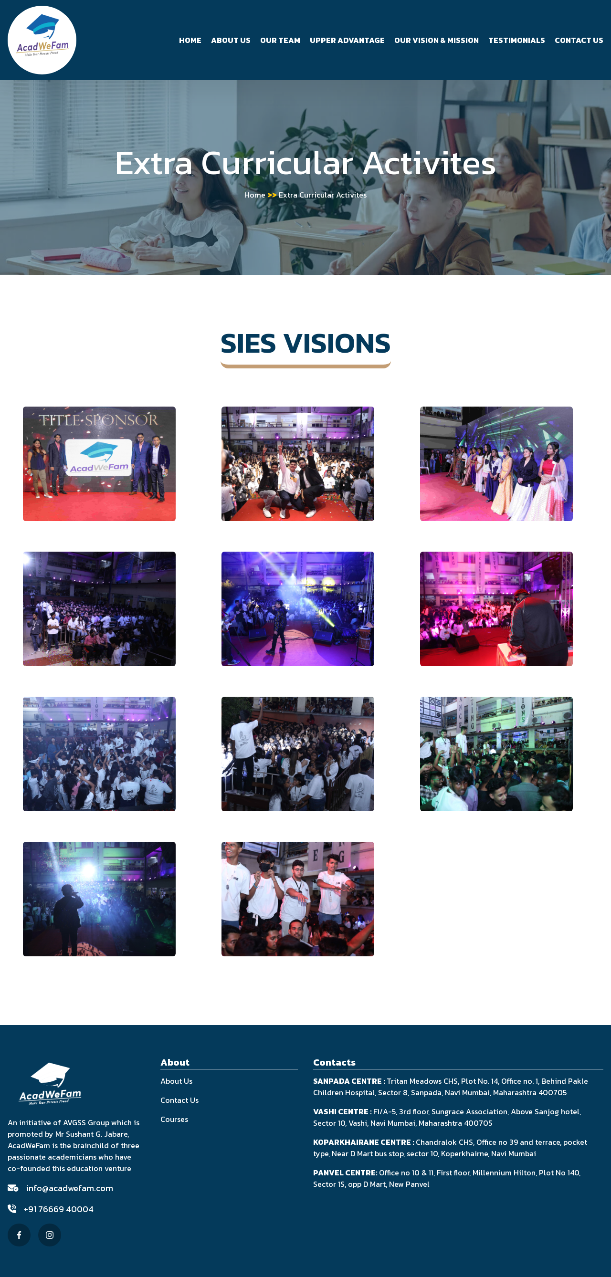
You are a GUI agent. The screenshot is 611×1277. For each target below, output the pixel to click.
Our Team (280, 40)
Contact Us (579, 40)
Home (190, 40)
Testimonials (516, 40)
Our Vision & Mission (436, 40)
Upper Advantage (347, 40)
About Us (231, 40)
